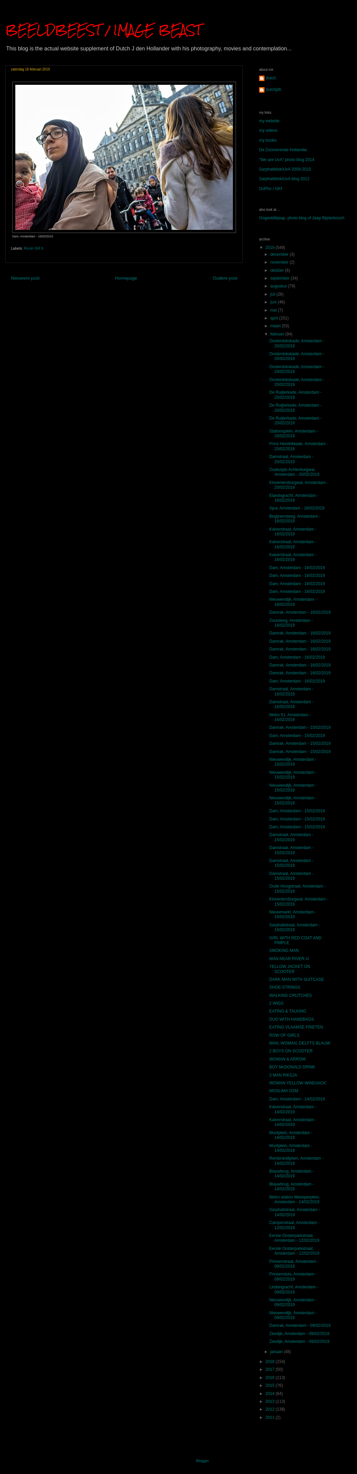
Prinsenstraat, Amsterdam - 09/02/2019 (294, 1264)
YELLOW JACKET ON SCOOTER (289, 969)
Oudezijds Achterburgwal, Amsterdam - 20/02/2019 (294, 472)
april (274, 318)
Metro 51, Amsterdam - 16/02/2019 (290, 717)
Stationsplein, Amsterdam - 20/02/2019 (293, 433)
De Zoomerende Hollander (283, 149)
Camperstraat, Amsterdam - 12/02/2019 (294, 1225)
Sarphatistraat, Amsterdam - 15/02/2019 (294, 927)
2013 (271, 1401)
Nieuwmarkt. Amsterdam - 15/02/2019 (292, 914)
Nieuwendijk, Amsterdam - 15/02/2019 (293, 762)
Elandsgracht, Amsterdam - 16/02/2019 (294, 498)
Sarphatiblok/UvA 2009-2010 (285, 169)
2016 (271, 1377)
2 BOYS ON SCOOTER (290, 1051)
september (280, 278)
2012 (271, 1409)
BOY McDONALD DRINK (292, 1067)
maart (276, 326)
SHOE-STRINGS (284, 987)
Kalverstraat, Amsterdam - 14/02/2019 (293, 1109)
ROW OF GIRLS (284, 1035)
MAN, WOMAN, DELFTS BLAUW (299, 1043)
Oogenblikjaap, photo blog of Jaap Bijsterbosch (301, 218)
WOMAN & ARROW (287, 1059)
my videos (268, 130)
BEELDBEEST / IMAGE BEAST (103, 30)
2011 (271, 1417)
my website (269, 121)
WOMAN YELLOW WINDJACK (297, 1083)
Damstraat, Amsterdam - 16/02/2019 (291, 691)
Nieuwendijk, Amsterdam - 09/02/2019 (293, 1302)
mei (274, 310)
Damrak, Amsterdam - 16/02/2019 (299, 612)
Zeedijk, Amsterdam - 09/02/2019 (299, 1333)
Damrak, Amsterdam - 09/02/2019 (299, 1325)
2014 (271, 1393)
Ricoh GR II (34, 248)
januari (277, 1351)
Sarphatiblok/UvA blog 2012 (284, 178)
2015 (271, 1385)
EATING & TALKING (287, 1011)
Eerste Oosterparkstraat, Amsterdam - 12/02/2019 (294, 1238)
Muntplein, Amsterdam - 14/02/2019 (290, 1135)
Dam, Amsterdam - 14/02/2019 (297, 1099)
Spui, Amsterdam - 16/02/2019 (296, 508)
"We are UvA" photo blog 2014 (286, 159)
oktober (277, 270)
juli (273, 294)
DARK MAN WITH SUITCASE (296, 979)
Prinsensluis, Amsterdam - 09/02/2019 (293, 1276)
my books (267, 140)
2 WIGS (276, 1003)
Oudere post (225, 278)
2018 (271, 1361)
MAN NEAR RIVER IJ (289, 958)
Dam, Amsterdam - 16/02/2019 (297, 567)
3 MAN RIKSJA (283, 1075)
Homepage (126, 278)
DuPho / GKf (270, 188)
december (280, 254)
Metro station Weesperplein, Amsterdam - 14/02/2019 (294, 1199)
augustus (279, 286)
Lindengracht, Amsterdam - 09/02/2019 (293, 1289)
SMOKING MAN (284, 950)
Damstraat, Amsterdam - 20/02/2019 (291, 459)
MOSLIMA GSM (283, 1090)
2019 (271, 247)
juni (274, 302)
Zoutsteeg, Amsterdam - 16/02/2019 (291, 623)
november (280, 262)
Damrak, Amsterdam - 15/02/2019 (299, 727)
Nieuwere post (25, 278)
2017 (271, 1369)
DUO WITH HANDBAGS (291, 1019)
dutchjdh (273, 89)
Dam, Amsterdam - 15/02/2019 (297, 735)
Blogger (202, 1461)
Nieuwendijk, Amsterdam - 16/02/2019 (293, 602)
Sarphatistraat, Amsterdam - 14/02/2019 (294, 1212)
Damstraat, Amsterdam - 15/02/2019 (291, 837)
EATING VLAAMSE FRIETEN (296, 1027)
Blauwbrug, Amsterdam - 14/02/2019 (291, 1173)
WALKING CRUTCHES (290, 995)
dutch (271, 78)
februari (277, 334)
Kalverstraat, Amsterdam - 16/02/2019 (293, 531)
